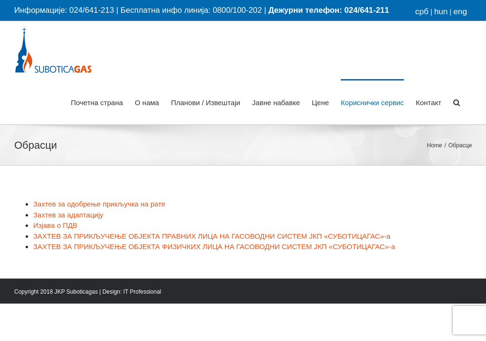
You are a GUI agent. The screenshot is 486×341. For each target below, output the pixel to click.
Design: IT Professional (132, 291)
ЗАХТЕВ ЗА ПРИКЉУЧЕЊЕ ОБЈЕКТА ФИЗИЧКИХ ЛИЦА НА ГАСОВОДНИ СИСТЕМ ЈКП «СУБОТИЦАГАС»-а (214, 246)
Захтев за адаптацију (68, 215)
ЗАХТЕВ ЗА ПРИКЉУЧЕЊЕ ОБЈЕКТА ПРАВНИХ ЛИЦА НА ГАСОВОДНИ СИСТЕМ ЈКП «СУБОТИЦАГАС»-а (211, 236)
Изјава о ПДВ (55, 225)
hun (441, 11)
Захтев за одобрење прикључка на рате (99, 204)
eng (460, 11)
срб (422, 11)
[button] (456, 101)
